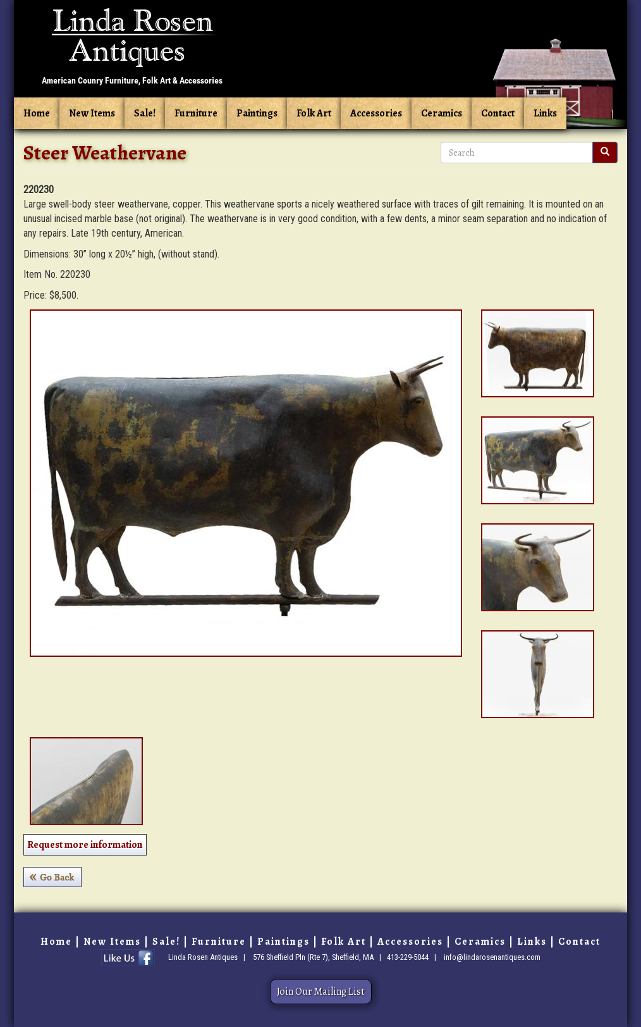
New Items (92, 113)
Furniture (195, 113)
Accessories (376, 113)
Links (545, 113)
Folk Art (313, 113)
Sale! (145, 113)
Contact (498, 113)
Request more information (85, 845)
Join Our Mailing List (321, 992)
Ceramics (441, 113)
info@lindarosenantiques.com (492, 957)
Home (36, 113)
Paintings (257, 113)
